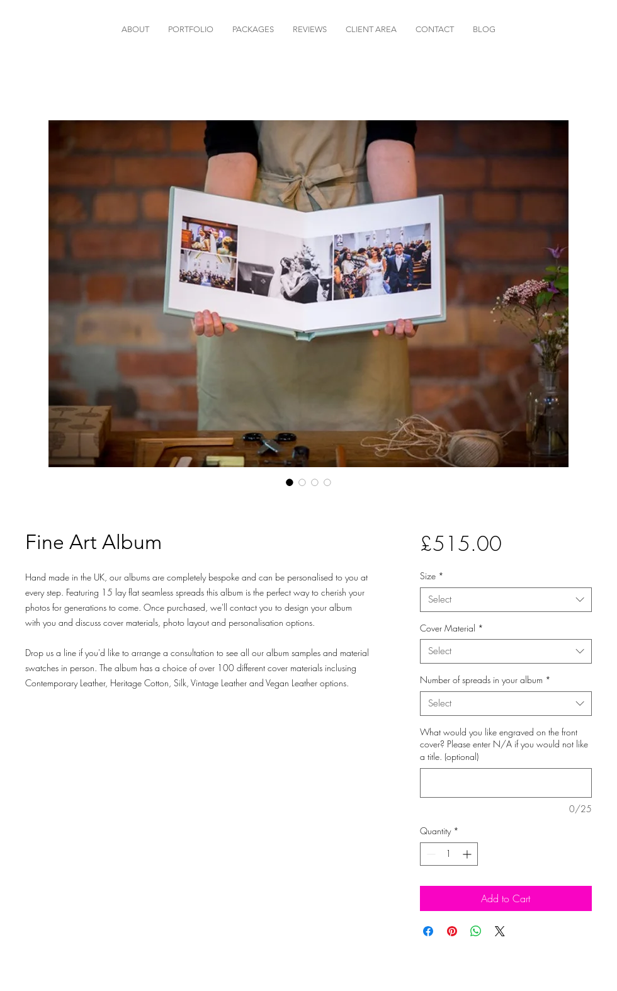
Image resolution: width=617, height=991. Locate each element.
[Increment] (468, 854)
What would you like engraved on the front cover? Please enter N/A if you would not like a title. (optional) (504, 744)
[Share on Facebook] (428, 931)
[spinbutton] (449, 854)
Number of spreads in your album (485, 680)
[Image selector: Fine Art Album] (289, 482)
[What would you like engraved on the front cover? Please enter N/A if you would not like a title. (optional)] (506, 783)
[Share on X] (499, 931)
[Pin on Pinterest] (452, 931)
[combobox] (506, 599)
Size (432, 576)
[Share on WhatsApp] (476, 931)
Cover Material (452, 628)
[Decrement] (430, 854)
